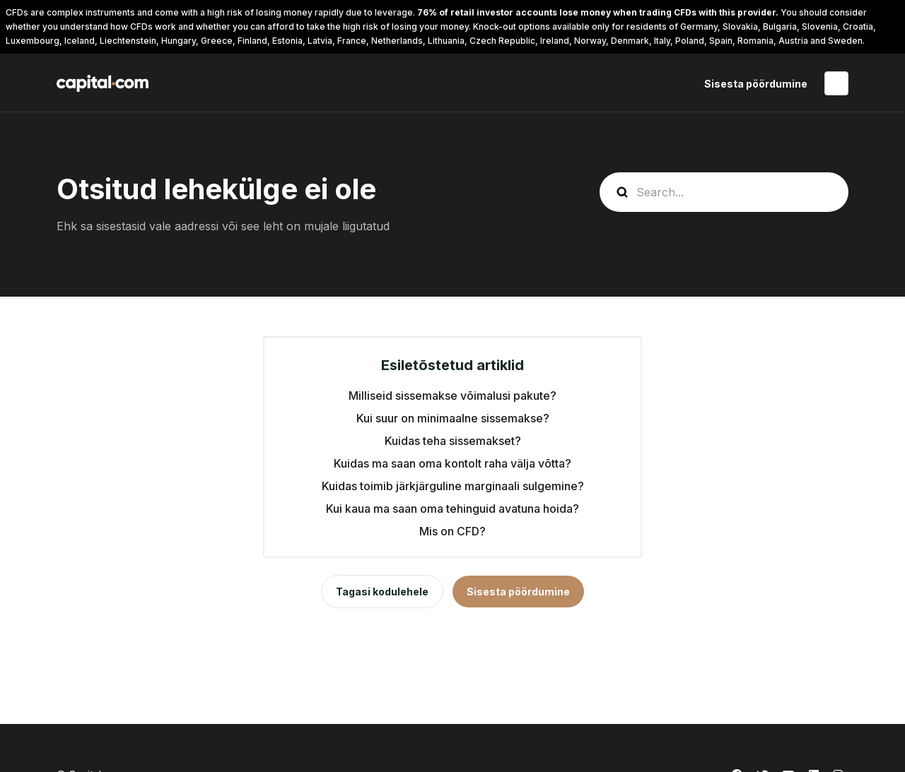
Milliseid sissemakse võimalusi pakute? (452, 395)
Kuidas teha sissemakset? (453, 441)
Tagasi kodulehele (382, 592)
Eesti (836, 83)
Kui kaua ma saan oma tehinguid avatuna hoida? (452, 508)
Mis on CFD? (452, 531)
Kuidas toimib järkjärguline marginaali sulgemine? (453, 486)
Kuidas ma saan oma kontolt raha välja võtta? (452, 463)
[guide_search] (724, 192)
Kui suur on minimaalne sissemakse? (452, 418)
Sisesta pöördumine (755, 84)
